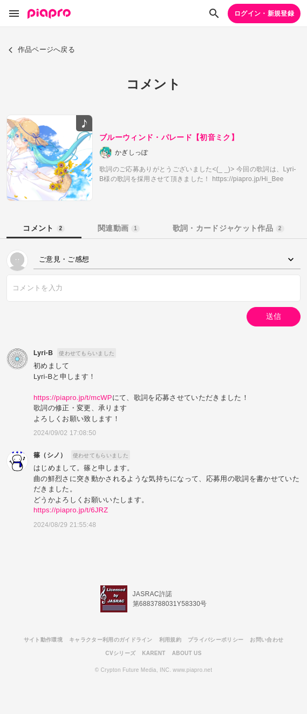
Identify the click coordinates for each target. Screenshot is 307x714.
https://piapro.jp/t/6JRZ (70, 510)
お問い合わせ (266, 640)
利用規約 (170, 640)
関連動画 (119, 228)
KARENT (154, 653)
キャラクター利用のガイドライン (111, 640)
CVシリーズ (120, 653)
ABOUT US (187, 653)
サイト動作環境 (43, 640)
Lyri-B (43, 353)
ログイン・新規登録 (264, 13)
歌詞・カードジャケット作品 (228, 228)
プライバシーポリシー (215, 640)
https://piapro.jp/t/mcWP (72, 397)
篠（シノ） (50, 455)
